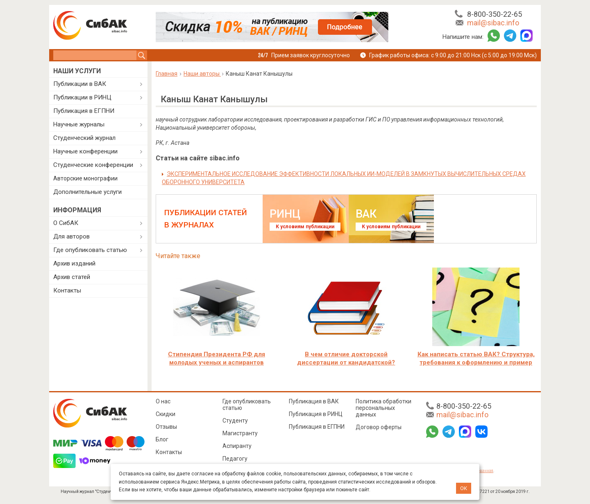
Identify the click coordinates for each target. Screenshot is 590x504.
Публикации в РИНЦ (82, 97)
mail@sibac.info (493, 22)
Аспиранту (237, 446)
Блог (162, 439)
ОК (463, 488)
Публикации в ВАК (79, 84)
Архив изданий (74, 263)
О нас (163, 401)
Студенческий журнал (84, 138)
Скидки (165, 414)
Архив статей (71, 277)
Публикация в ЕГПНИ (83, 111)
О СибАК (65, 223)
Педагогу (234, 458)
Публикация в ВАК (314, 401)
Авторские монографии (85, 178)
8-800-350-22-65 (494, 14)
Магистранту (240, 433)
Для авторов (71, 236)
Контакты (67, 290)
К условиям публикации (305, 227)
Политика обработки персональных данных (383, 408)
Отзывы (166, 426)
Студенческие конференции (93, 165)
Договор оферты (379, 427)
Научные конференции (85, 151)
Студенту (235, 420)
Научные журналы (78, 124)
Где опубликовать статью (90, 250)
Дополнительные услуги (87, 192)
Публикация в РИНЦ (316, 414)
